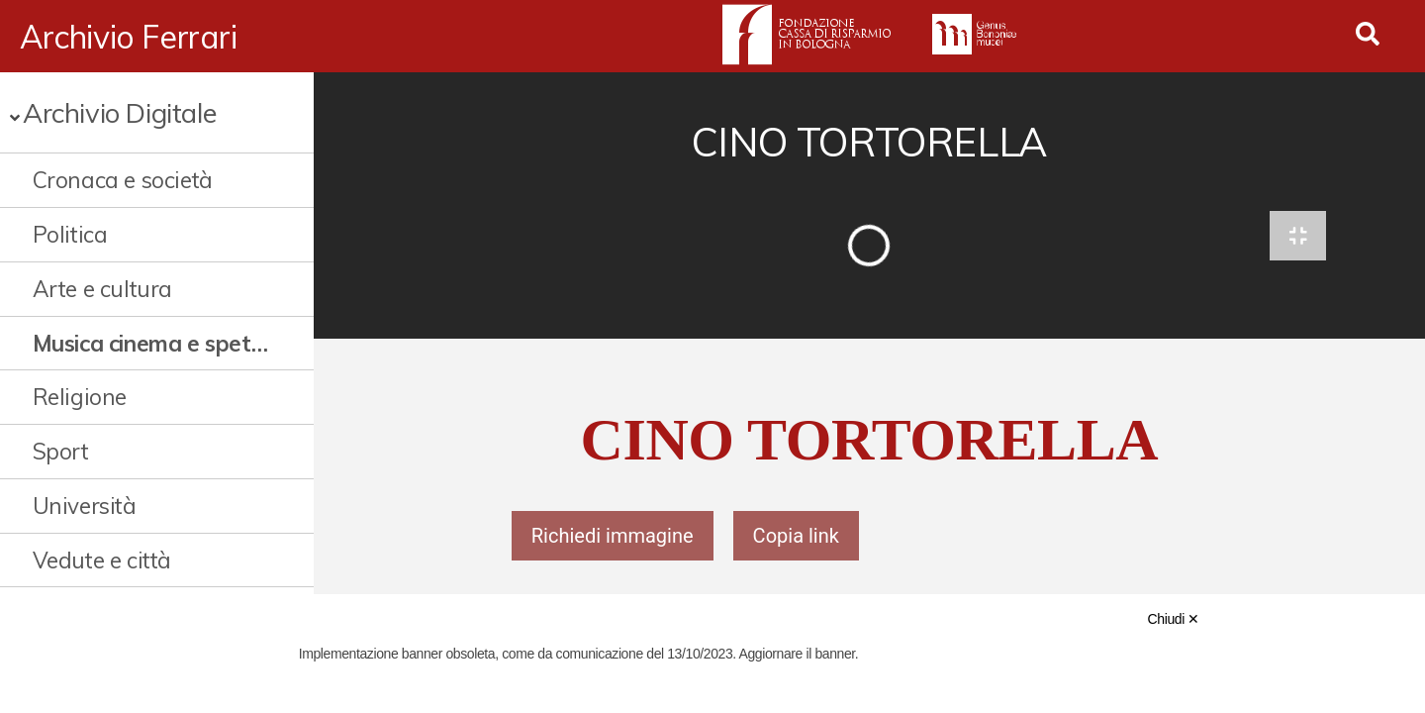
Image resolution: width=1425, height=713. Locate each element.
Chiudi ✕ (1173, 619)
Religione (80, 396)
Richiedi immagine (612, 537)
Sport (61, 451)
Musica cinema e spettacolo (153, 343)
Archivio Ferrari (129, 36)
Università (85, 505)
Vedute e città (102, 560)
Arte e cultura (102, 288)
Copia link (796, 537)
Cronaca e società (123, 179)
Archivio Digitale (119, 112)
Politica (70, 234)
